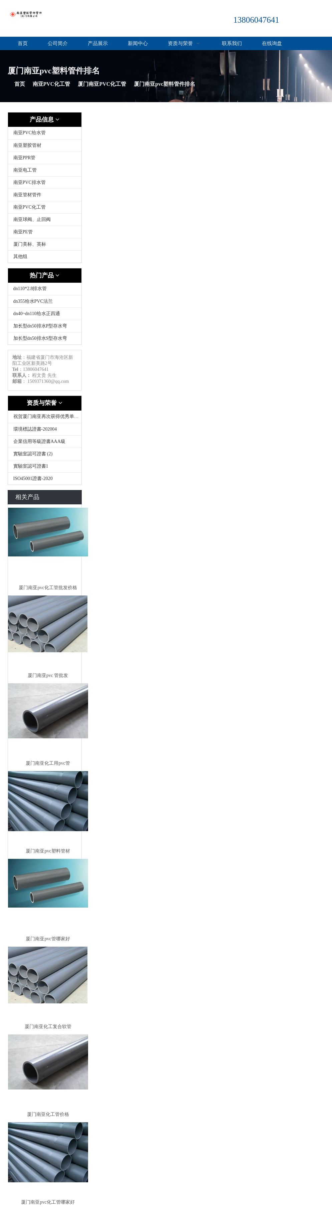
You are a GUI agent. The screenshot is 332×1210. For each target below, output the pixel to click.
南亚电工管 (25, 170)
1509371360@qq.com (48, 381)
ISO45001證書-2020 (33, 478)
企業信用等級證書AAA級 (39, 441)
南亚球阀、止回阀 (32, 219)
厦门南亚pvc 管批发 (48, 675)
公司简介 (58, 43)
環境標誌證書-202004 (35, 429)
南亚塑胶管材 (27, 145)
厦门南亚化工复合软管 (48, 1026)
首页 (23, 43)
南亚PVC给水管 (29, 132)
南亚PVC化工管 (51, 84)
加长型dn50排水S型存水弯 (40, 338)
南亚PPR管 (24, 157)
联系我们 (232, 43)
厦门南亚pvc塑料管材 (48, 851)
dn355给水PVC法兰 (33, 301)
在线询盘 (272, 43)
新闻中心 (138, 43)
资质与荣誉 (185, 43)
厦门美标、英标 (29, 244)
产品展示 (98, 43)
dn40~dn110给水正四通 (36, 313)
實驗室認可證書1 (30, 466)
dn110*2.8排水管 (30, 288)
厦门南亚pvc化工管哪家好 (47, 1202)
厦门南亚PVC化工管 (102, 84)
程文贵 (39, 375)
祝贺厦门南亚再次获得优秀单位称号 (50, 416)
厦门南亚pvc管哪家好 (48, 938)
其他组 (20, 256)
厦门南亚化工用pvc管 (48, 763)
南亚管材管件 (27, 194)
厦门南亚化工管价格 (48, 1114)
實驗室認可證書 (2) (33, 453)
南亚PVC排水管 (29, 182)
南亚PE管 (23, 231)
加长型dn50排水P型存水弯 (40, 325)
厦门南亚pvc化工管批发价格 (48, 587)
